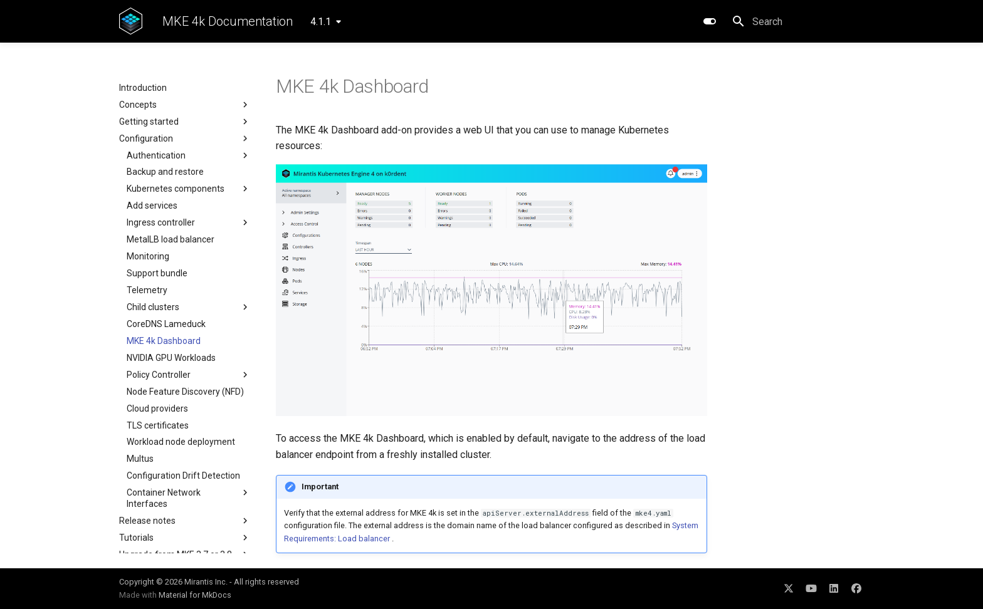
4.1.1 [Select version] (320, 22)
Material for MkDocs (195, 595)
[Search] (798, 21)
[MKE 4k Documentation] (130, 21)
